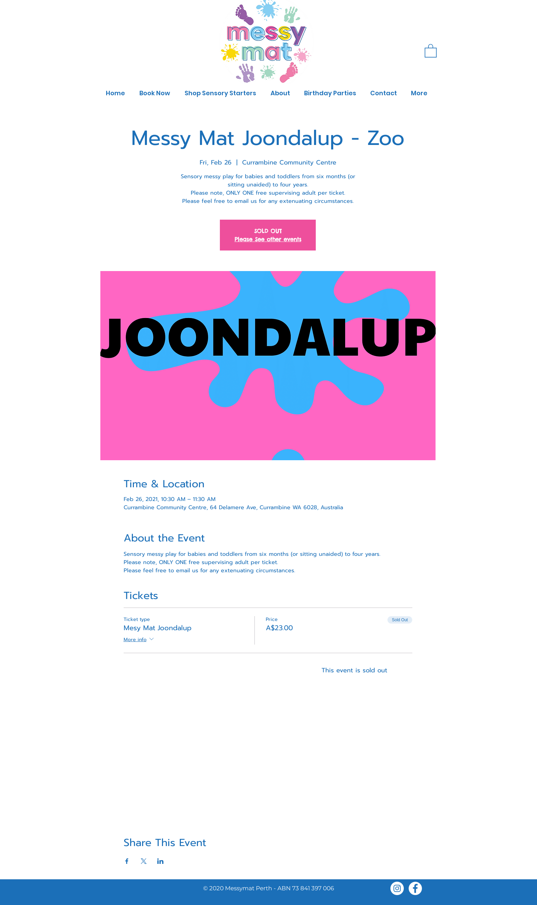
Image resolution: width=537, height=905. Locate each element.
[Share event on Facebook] (127, 861)
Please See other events (268, 239)
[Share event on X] (143, 861)
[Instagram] (397, 888)
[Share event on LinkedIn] (160, 861)
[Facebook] (415, 888)
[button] (431, 50)
